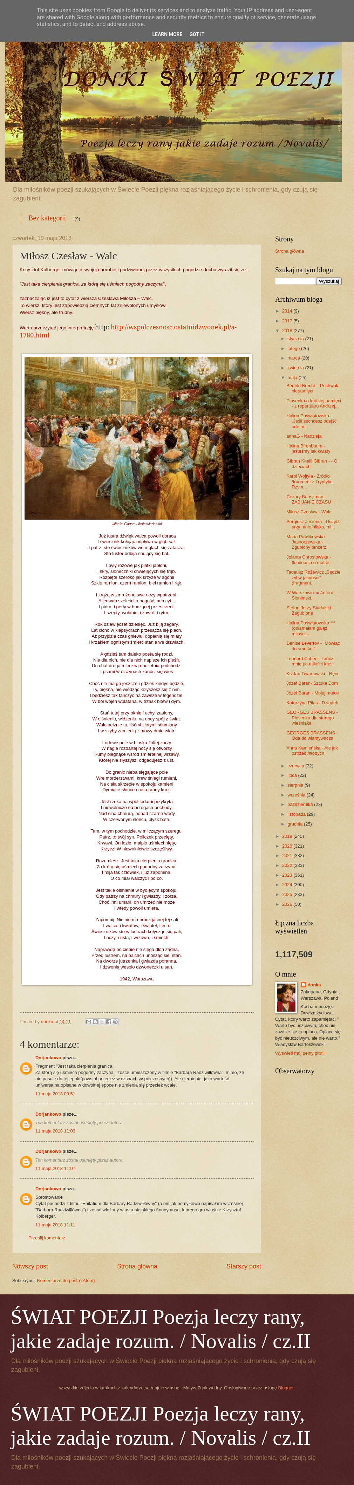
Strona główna (137, 1266)
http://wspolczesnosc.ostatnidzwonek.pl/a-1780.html (128, 331)
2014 (287, 311)
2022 (287, 865)
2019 (287, 836)
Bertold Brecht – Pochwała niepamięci (313, 388)
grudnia (295, 824)
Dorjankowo (48, 1057)
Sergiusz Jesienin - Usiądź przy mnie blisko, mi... (313, 524)
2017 (287, 320)
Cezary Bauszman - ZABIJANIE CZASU (308, 499)
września (296, 795)
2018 (287, 330)
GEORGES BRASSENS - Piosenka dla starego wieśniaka (312, 718)
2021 (287, 855)
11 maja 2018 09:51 (55, 1093)
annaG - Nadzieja (303, 436)
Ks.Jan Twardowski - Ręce (312, 673)
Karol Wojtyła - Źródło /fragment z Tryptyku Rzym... (309, 481)
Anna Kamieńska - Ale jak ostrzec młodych (312, 750)
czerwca (296, 765)
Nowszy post (30, 1266)
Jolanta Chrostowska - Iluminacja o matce (308, 559)
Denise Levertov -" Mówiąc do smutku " (313, 646)
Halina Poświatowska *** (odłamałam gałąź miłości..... (310, 628)
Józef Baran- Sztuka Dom (312, 683)
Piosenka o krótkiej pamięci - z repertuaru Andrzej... (313, 403)
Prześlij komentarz (46, 1237)
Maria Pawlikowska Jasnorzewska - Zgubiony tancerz (306, 542)
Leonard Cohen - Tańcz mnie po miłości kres (309, 661)
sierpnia (296, 785)
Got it (196, 34)
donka (314, 984)
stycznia (296, 338)
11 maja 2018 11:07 (55, 1168)
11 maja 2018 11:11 (55, 1224)
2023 (287, 875)
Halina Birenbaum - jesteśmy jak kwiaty (308, 448)
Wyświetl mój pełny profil (300, 1053)
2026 (287, 904)
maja (292, 377)
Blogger (286, 1387)
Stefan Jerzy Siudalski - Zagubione (310, 610)
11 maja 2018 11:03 (55, 1131)
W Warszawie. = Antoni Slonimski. (309, 595)
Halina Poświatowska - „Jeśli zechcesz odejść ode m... (311, 421)
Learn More (167, 34)
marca (294, 358)
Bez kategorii (47, 218)
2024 (287, 884)
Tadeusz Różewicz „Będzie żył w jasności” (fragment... (313, 577)
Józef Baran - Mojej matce (312, 693)
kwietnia (296, 367)
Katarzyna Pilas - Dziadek (312, 702)
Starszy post (243, 1266)
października (300, 804)
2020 (287, 846)
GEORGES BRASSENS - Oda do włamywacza (312, 735)
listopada (297, 814)
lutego (294, 348)
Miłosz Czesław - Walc (308, 511)
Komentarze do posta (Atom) (66, 1280)
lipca (292, 775)
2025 (287, 894)
